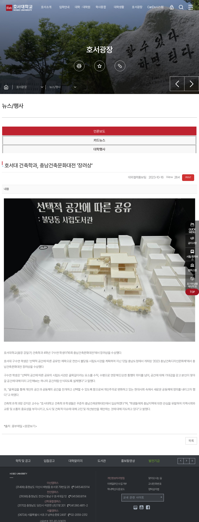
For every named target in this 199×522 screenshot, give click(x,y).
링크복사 (120, 66)
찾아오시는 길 (155, 460)
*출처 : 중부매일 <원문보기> (20, 408)
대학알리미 (75, 443)
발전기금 (154, 443)
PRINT (188, 159)
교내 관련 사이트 (142, 479)
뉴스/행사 (54, 87)
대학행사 (164, 131)
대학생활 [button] (119, 7)
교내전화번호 (155, 466)
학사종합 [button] (101, 7)
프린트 (79, 66)
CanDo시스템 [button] (155, 7)
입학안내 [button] (64, 7)
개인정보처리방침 (116, 460)
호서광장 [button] (137, 7)
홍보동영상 (128, 443)
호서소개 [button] (46, 7)
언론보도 (34, 131)
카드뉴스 (99, 131)
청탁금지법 (154, 471)
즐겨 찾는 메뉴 (99, 66)
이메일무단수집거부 (118, 466)
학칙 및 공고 (23, 443)
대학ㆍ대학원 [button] (82, 7)
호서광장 (21, 87)
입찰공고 (49, 443)
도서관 (102, 443)
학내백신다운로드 (116, 471)
